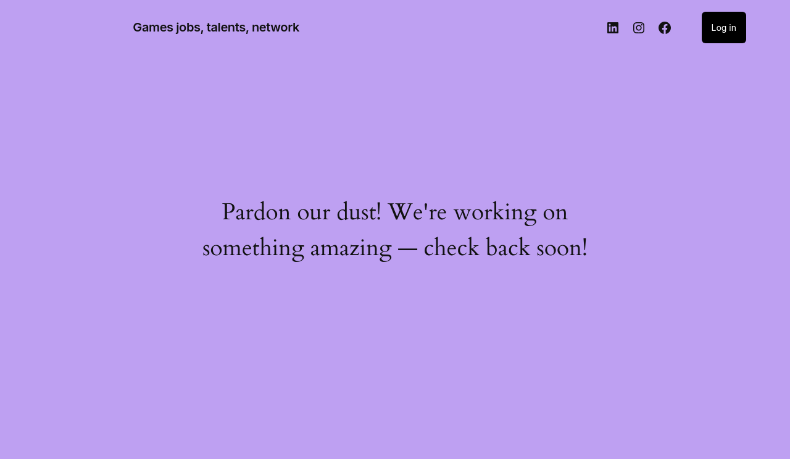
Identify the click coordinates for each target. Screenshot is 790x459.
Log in (724, 27)
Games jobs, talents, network (216, 27)
